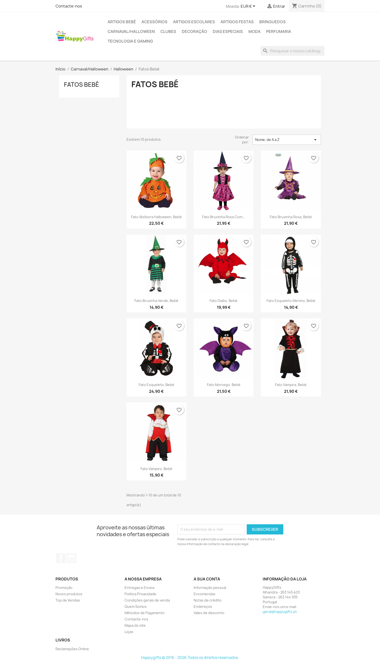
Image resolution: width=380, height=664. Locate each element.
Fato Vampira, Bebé (291, 384)
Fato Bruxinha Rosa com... (223, 217)
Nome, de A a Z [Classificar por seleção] (286, 140)
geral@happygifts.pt (280, 611)
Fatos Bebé (81, 84)
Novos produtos (68, 594)
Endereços (203, 606)
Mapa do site (135, 625)
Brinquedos (272, 21)
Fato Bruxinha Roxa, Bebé (291, 217)
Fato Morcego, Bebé (223, 384)
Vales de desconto (209, 612)
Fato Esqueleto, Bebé (156, 384)
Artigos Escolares (194, 21)
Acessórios (154, 21)
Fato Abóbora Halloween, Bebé (156, 217)
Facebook (61, 558)
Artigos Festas (237, 21)
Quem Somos (136, 606)
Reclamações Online (72, 649)
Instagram (71, 558)
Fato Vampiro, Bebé (156, 468)
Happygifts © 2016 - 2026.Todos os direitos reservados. (190, 657)
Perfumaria (278, 31)
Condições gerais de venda (147, 600)
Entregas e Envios (140, 587)
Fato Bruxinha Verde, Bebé (156, 300)
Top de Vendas (67, 600)
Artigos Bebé (122, 21)
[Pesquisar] (293, 51)
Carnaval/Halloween (131, 31)
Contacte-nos (68, 6)
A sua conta (207, 579)
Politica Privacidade (140, 594)
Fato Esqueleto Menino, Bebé (291, 300)
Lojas (129, 631)
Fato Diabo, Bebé (224, 300)
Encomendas (204, 594)
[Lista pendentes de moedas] (249, 6)
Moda (254, 31)
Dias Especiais (228, 31)
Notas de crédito (208, 600)
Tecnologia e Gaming (130, 41)
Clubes (168, 31)
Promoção (63, 587)
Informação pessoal (210, 587)
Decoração (194, 31)
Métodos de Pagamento (145, 612)
